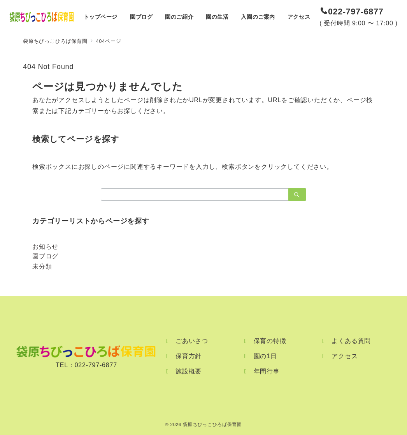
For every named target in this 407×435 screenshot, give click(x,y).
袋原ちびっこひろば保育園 (212, 424)
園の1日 (265, 356)
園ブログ (45, 256)
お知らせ (45, 246)
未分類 (42, 266)
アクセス (345, 356)
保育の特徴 (270, 341)
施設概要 (188, 371)
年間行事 (267, 371)
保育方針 (188, 356)
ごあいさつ (191, 341)
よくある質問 (351, 341)
